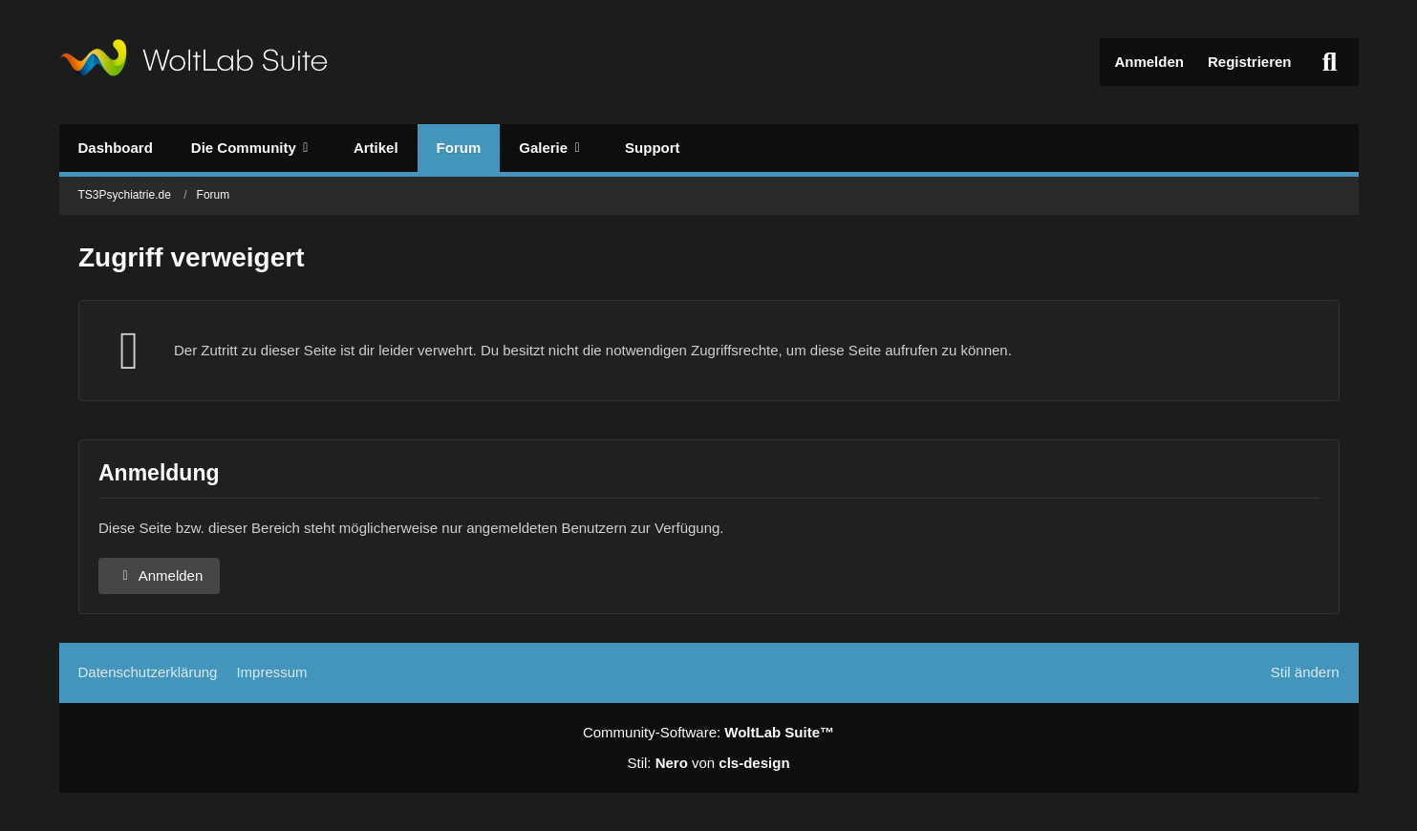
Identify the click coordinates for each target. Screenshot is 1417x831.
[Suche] (1330, 62)
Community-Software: (708, 732)
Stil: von (708, 763)
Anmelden (1149, 61)
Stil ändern (1305, 672)
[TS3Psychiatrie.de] (193, 62)
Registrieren (1250, 61)
